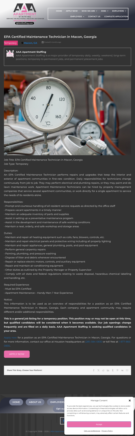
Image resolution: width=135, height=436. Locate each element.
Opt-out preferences (92, 431)
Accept (99, 424)
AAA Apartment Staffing (62, 431)
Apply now (10, 337)
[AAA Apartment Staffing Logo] (25, 4)
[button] (129, 400)
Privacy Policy (107, 431)
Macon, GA (30, 43)
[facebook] (64, 421)
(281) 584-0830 (93, 341)
